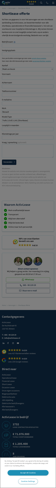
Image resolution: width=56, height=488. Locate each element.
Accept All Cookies (28, 473)
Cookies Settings (28, 481)
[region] (28, 472)
